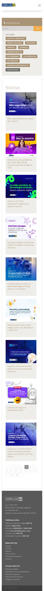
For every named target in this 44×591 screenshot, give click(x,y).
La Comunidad (13, 56)
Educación (31, 43)
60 (17, 475)
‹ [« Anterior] (7, 467)
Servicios (8, 549)
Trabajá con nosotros (12, 579)
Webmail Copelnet (11, 569)
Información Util (14, 52)
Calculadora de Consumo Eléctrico (17, 572)
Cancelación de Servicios (14, 577)
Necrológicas (12, 70)
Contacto (8, 559)
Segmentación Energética (17, 65)
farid (15, 588)
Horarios (23, 47)
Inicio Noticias (12, 23)
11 (20, 471)
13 (30, 471)
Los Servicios (12, 61)
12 (25, 471)
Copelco (8, 546)
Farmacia (11, 47)
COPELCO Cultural (14, 43)
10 (16, 471)
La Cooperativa (29, 56)
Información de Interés (13, 556)
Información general (12, 574)
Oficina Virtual (10, 554)
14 (35, 471)
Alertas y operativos (16, 38)
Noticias (8, 551)
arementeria (9, 588)
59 (12, 475)
